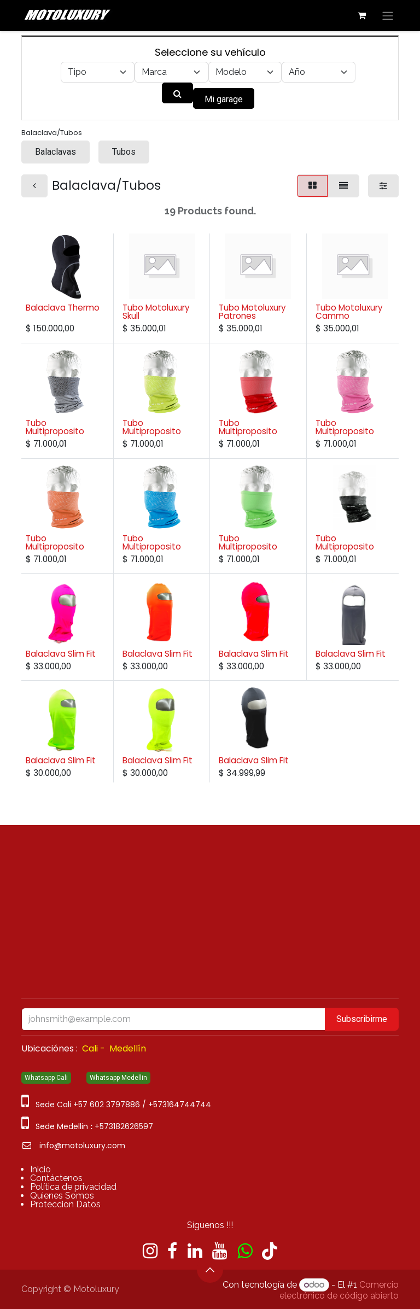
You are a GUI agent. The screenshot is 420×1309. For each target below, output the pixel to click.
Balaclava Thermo (63, 307)
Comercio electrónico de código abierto (339, 1290)
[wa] (244, 1251)
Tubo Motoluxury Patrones (252, 312)
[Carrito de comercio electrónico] (361, 15)
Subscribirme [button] (361, 1019)
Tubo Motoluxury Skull (156, 312)
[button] (210, 1270)
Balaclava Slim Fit (61, 653)
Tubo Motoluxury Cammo (349, 312)
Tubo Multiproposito (55, 427)
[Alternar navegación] (388, 15)
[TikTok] (269, 1251)
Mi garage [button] (224, 99)
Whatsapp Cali (46, 1078)
